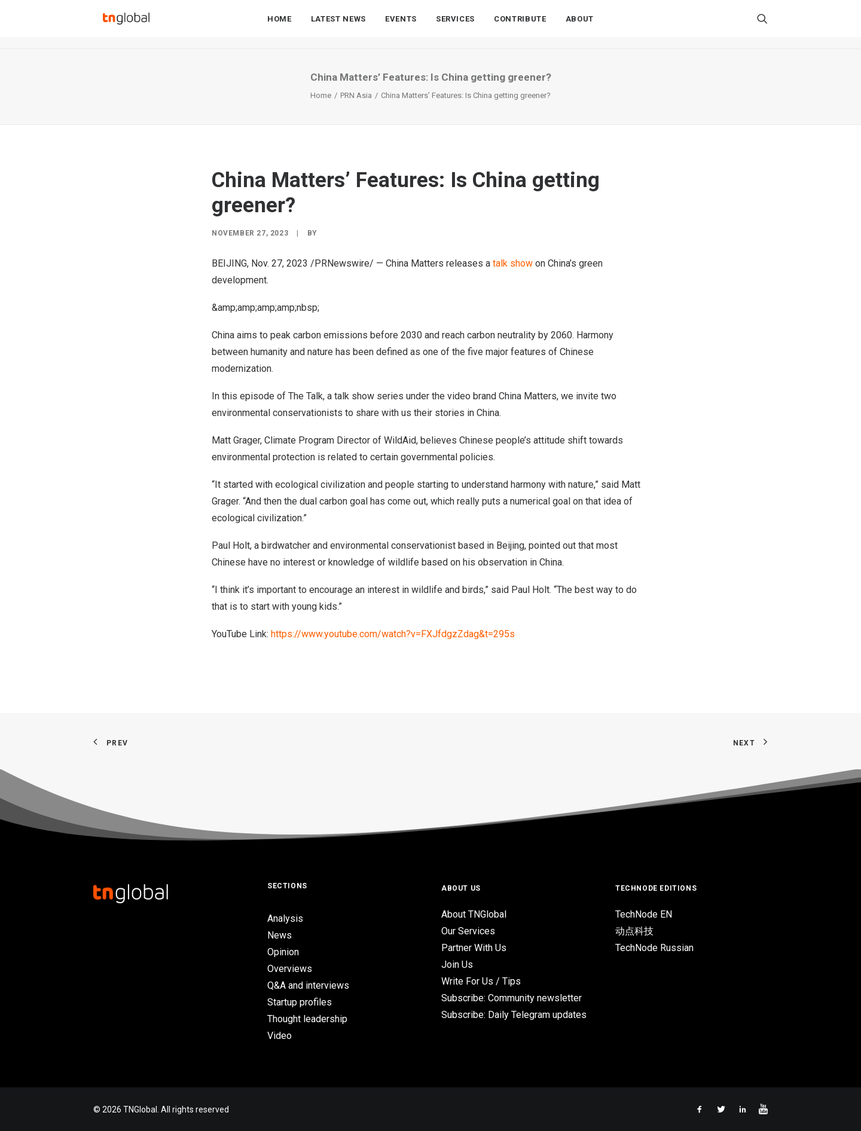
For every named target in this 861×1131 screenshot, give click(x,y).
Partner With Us (473, 947)
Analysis (285, 918)
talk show (513, 263)
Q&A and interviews (308, 985)
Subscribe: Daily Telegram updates (514, 1014)
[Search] (762, 24)
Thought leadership (307, 1019)
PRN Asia (356, 95)
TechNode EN (643, 914)
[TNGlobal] (126, 24)
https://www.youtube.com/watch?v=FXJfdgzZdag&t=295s (393, 634)
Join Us (457, 964)
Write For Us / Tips (481, 981)
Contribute (520, 24)
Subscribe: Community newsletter (511, 998)
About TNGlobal (473, 914)
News (279, 935)
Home (279, 24)
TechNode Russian (654, 947)
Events (401, 24)
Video (279, 1035)
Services (455, 24)
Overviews (289, 968)
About (580, 24)
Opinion (283, 952)
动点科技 (634, 931)
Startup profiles (299, 1002)
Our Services (468, 931)
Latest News (338, 24)
